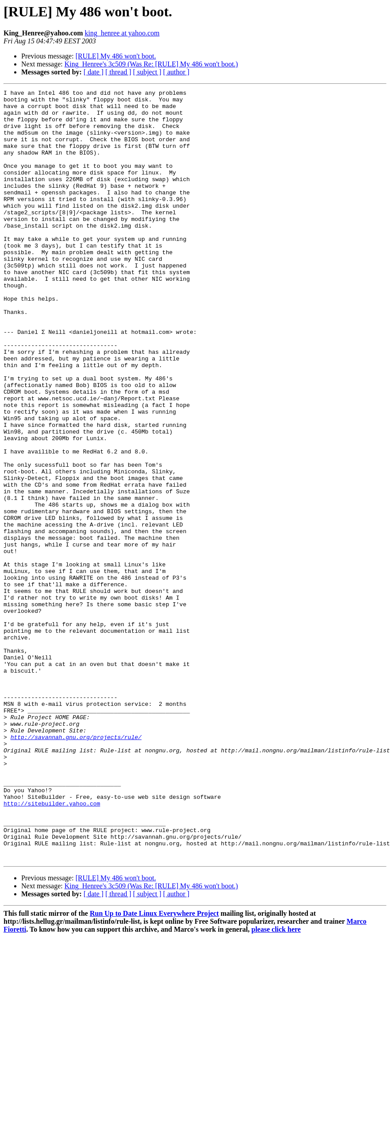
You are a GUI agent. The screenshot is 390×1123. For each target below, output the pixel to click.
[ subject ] (147, 72)
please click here (276, 1083)
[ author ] (176, 72)
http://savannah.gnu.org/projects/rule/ (76, 867)
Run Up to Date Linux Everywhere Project (154, 1067)
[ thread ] (118, 72)
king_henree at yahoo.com (121, 33)
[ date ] (93, 72)
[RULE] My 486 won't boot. (116, 56)
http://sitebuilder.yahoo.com (52, 947)
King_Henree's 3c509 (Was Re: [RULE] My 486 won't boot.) (151, 64)
